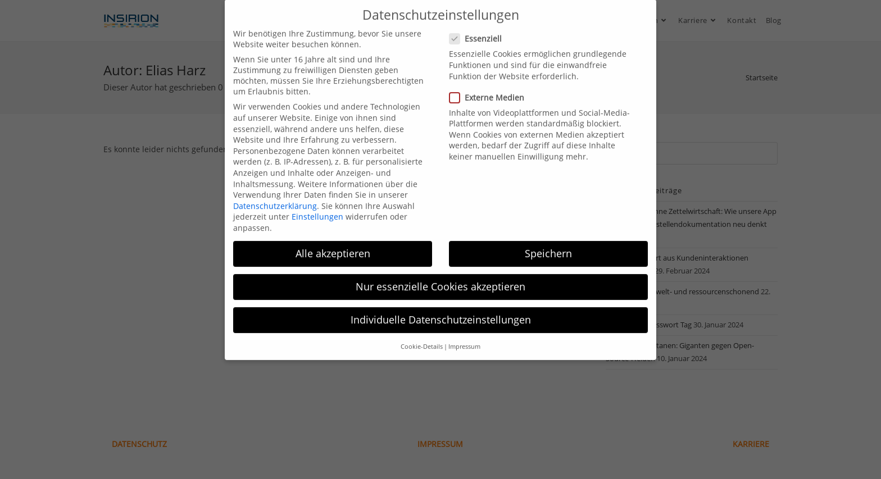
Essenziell (480, 29)
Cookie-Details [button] (422, 336)
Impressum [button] (464, 336)
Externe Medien (491, 87)
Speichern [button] (548, 243)
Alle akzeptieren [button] (333, 243)
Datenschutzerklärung (275, 195)
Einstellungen (317, 207)
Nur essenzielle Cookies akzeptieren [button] (440, 276)
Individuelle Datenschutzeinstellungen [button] (441, 310)
